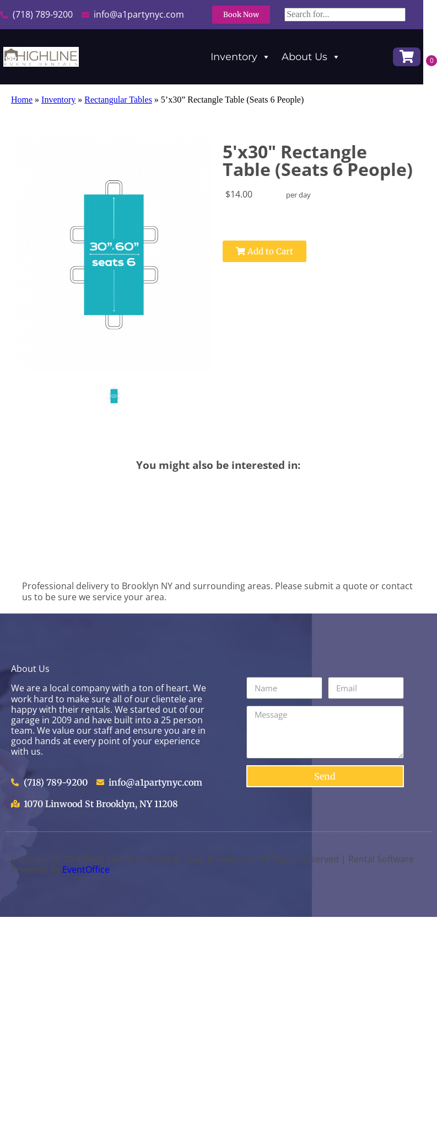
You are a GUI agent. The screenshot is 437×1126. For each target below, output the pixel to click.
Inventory (241, 57)
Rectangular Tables (118, 99)
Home (22, 99)
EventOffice (86, 869)
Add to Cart (242, 251)
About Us (311, 57)
